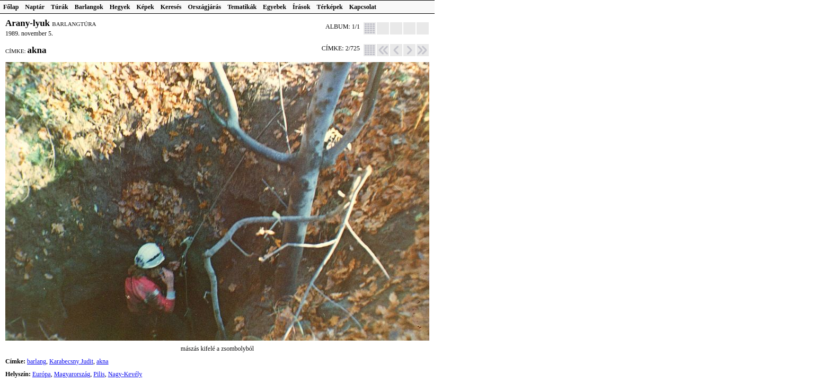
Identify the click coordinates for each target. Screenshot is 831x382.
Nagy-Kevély (125, 374)
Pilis (98, 374)
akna (102, 361)
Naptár (35, 7)
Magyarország (72, 374)
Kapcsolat (362, 7)
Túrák (59, 7)
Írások (301, 7)
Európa (41, 374)
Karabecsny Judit (71, 361)
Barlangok (89, 7)
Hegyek (120, 7)
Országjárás (205, 7)
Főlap (11, 7)
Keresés (171, 7)
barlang (36, 361)
